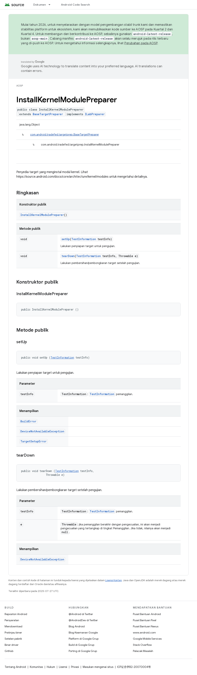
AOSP (19, 85)
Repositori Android (16, 614)
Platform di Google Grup (83, 638)
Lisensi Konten (113, 580)
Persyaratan (12, 620)
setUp (66, 239)
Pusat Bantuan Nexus (145, 626)
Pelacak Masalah (143, 651)
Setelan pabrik (13, 638)
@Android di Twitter (81, 614)
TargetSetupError (33, 441)
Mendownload (13, 626)
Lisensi (63, 666)
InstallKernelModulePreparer (42, 215)
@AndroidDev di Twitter (83, 620)
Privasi (75, 666)
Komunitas (36, 666)
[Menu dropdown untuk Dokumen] (51, 4)
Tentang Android (15, 666)
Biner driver (11, 645)
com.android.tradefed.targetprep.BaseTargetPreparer (64, 134)
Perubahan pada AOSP (140, 43)
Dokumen (39, 4)
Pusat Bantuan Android (147, 614)
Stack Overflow (142, 645)
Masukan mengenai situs (98, 666)
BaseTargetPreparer (48, 114)
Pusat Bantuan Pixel (144, 620)
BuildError (28, 421)
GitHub (9, 651)
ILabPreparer (95, 114)
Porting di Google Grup (83, 651)
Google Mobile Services (147, 638)
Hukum (51, 666)
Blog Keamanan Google (83, 632)
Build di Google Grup (81, 645)
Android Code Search (75, 4)
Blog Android (77, 626)
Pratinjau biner (13, 632)
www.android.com (144, 632)
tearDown (68, 256)
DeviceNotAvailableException (42, 431)
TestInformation (83, 239)
